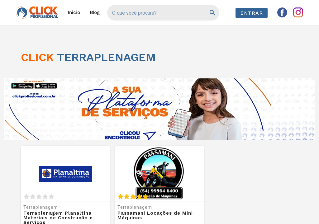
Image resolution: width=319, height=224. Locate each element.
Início (74, 12)
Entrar (251, 13)
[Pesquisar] (212, 13)
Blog (95, 12)
